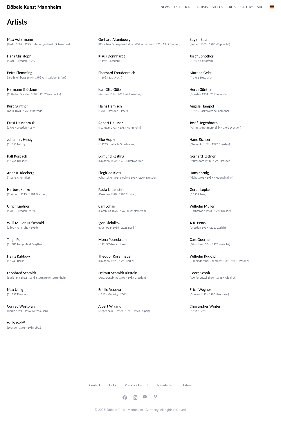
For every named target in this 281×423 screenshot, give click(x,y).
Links (112, 385)
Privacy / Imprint (137, 385)
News (165, 7)
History (187, 385)
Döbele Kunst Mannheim (34, 7)
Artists (202, 7)
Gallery (246, 7)
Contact (94, 385)
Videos (217, 7)
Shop (261, 7)
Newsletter (165, 385)
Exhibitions (183, 7)
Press (231, 7)
